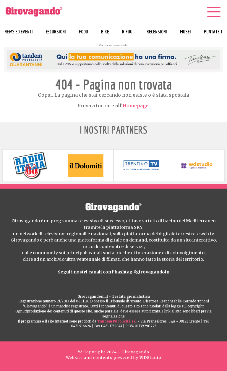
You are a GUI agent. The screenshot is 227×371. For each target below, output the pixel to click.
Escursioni (56, 31)
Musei (185, 31)
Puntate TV (214, 31)
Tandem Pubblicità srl (117, 321)
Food (83, 31)
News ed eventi (18, 31)
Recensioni (157, 31)
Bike (105, 31)
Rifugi (128, 31)
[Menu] (213, 11)
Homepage (135, 105)
